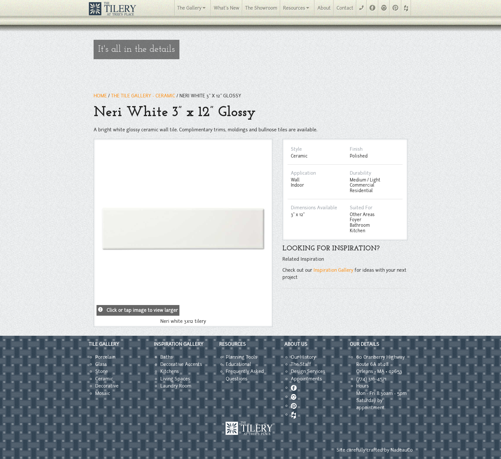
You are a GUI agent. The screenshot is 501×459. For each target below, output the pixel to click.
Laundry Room (175, 386)
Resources (294, 8)
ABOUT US (295, 344)
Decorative (107, 386)
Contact (344, 8)
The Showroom (261, 8)
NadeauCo (402, 450)
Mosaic (102, 393)
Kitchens (169, 371)
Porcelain (105, 357)
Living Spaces (175, 379)
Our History (303, 357)
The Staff (301, 364)
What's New (226, 8)
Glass (101, 364)
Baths (166, 357)
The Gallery (189, 8)
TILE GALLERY (104, 344)
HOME (100, 96)
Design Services (308, 371)
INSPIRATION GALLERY (178, 344)
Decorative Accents (181, 364)
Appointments (306, 379)
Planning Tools (241, 357)
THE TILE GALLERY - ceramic (143, 96)
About (324, 8)
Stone (101, 371)
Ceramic (104, 379)
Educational (238, 364)
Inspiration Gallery (333, 270)
